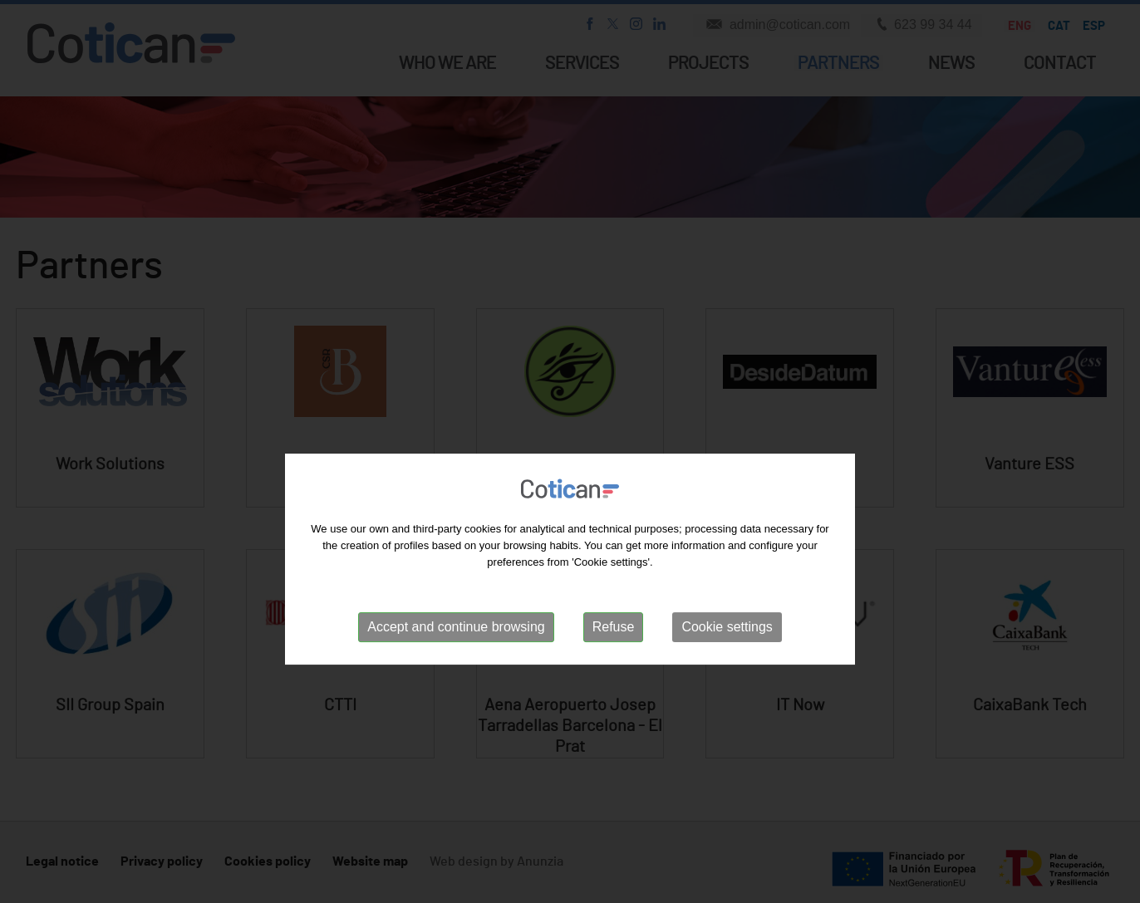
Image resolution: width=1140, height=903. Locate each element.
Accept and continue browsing (455, 679)
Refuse (613, 679)
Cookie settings (726, 679)
